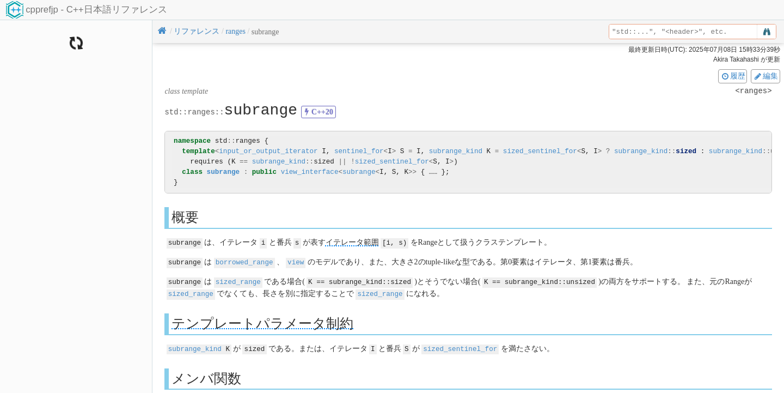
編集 (765, 75)
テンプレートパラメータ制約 (262, 321)
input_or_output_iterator (268, 151)
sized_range (238, 280)
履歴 (732, 75)
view (295, 261)
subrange (223, 172)
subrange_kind (455, 151)
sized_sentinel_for (540, 151)
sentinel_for (359, 151)
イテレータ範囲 (352, 242)
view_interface (310, 172)
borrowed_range (244, 261)
